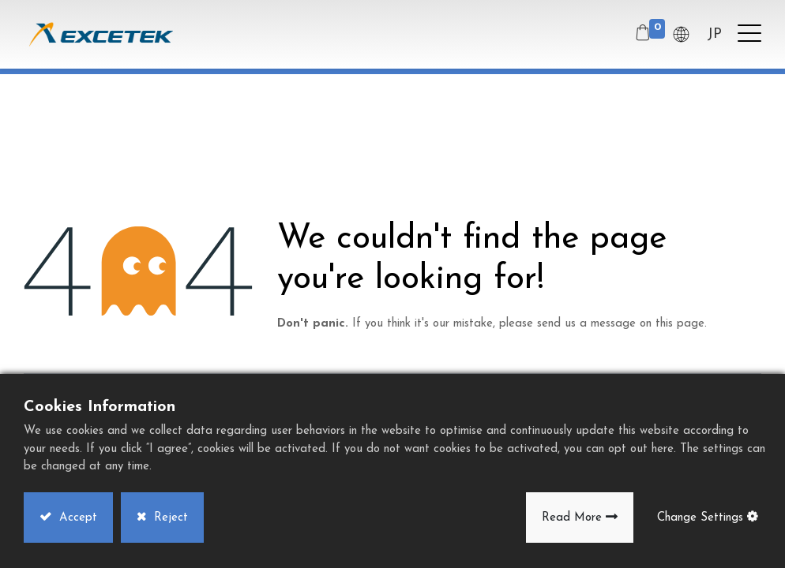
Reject (169, 518)
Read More (572, 518)
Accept (76, 518)
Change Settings (700, 518)
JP (714, 34)
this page (679, 324)
